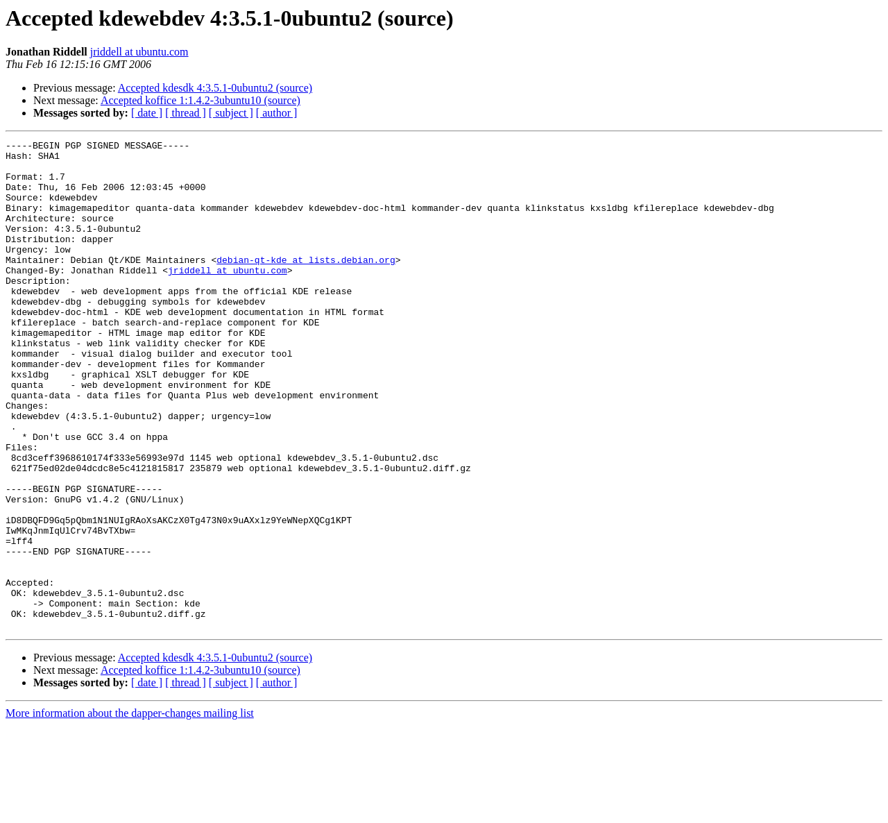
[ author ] (277, 113)
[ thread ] (185, 113)
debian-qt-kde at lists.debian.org (305, 284)
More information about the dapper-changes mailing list (130, 811)
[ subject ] (231, 113)
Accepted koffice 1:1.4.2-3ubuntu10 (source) (200, 100)
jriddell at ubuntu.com (139, 52)
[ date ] (146, 113)
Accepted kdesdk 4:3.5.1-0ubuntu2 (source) (215, 88)
